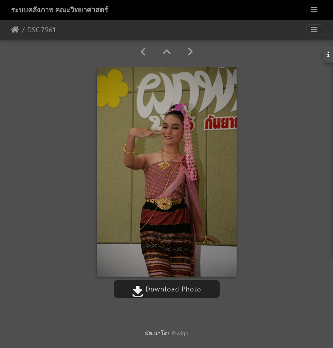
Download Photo (166, 289)
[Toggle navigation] (314, 10)
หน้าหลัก (15, 29)
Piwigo (180, 333)
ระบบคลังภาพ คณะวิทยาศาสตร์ (59, 9)
